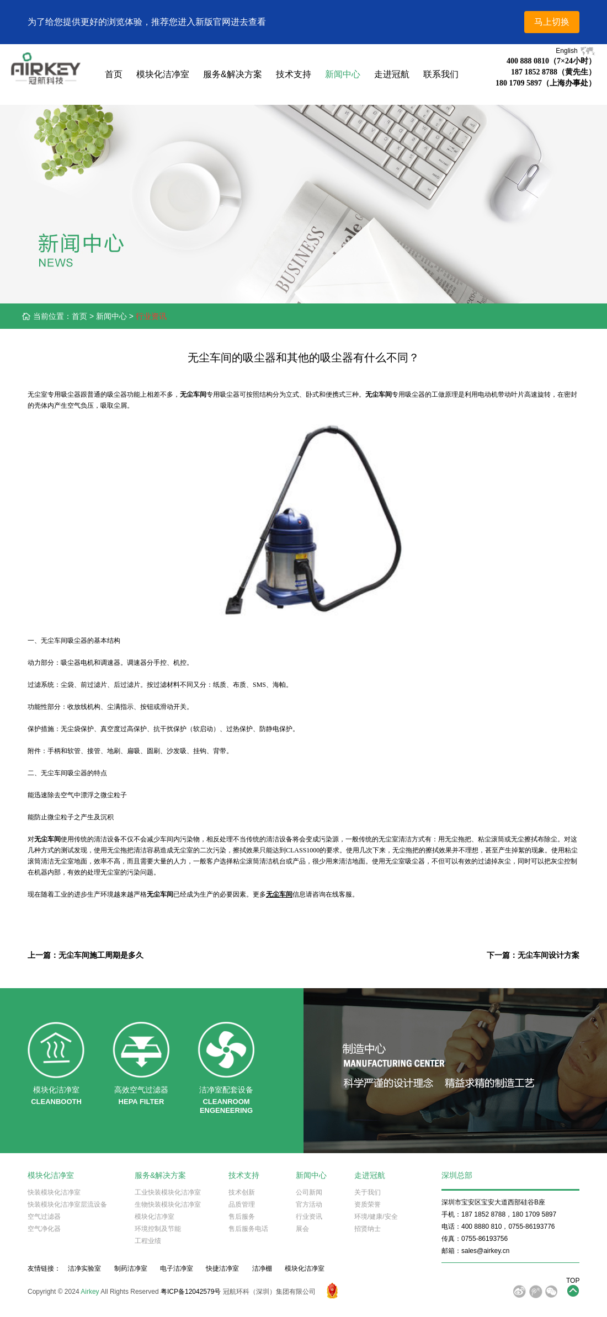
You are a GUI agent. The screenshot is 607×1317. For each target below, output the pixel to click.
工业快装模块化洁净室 (168, 1192)
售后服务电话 (248, 1229)
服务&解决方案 (232, 74)
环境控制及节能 (158, 1229)
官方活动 (309, 1204)
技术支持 (293, 74)
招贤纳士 (367, 1229)
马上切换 (551, 21)
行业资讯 (151, 316)
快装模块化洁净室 (54, 1192)
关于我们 (367, 1192)
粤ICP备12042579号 (191, 1291)
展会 (302, 1229)
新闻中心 (342, 74)
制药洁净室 (130, 1268)
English (576, 51)
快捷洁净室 (222, 1268)
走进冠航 (391, 74)
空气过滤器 (44, 1216)
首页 (114, 74)
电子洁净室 (176, 1268)
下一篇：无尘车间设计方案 (533, 955)
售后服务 (241, 1216)
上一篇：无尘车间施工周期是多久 (85, 955)
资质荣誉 (367, 1204)
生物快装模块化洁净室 (168, 1204)
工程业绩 (148, 1241)
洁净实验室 (84, 1268)
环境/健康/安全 (376, 1216)
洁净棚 (262, 1268)
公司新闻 (309, 1192)
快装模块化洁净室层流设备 (67, 1204)
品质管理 (241, 1204)
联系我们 (441, 74)
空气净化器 (44, 1229)
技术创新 (241, 1192)
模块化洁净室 (162, 74)
